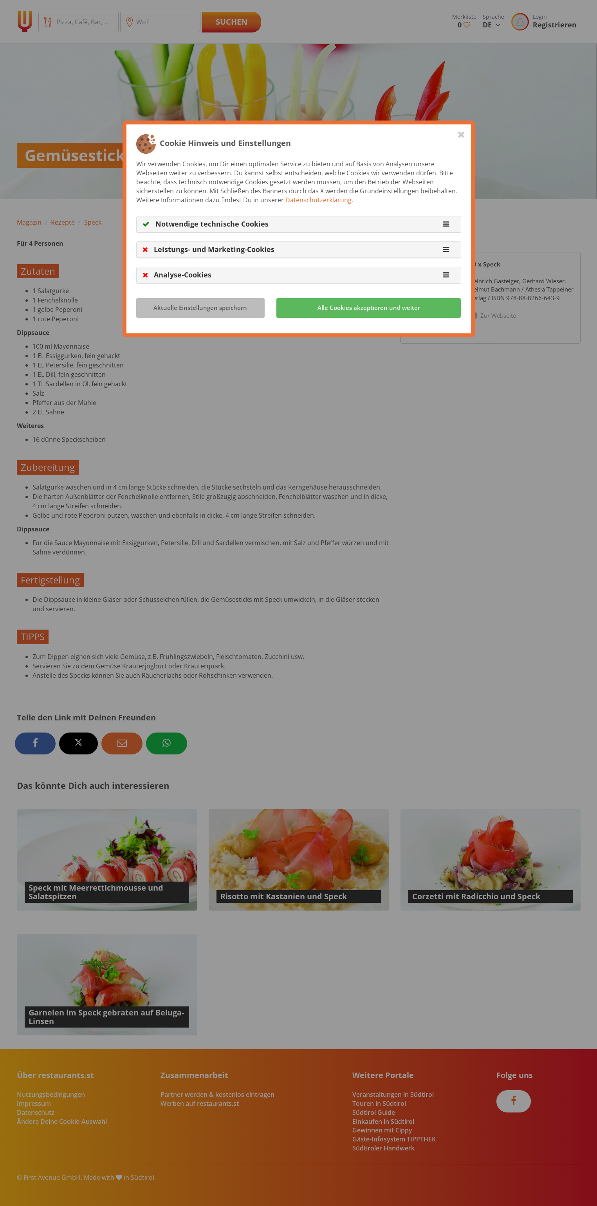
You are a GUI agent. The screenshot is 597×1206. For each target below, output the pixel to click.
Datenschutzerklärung (318, 200)
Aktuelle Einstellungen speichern (200, 307)
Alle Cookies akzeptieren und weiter (368, 307)
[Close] (461, 134)
